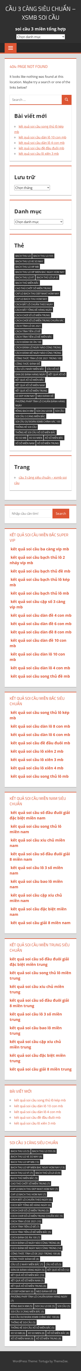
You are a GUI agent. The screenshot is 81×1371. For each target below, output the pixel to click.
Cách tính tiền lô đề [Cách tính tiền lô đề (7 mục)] (27, 331)
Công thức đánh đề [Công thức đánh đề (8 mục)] (27, 363)
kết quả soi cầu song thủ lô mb (40, 776)
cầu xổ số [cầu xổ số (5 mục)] (53, 369)
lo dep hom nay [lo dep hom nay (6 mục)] (25, 396)
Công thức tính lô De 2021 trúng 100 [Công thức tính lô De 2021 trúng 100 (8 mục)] (38, 358)
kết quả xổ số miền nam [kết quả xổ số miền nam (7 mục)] (30, 385)
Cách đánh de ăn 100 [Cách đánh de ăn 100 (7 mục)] (28, 342)
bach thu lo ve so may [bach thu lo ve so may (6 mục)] (29, 261)
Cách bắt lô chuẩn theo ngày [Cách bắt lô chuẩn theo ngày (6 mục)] (34, 304)
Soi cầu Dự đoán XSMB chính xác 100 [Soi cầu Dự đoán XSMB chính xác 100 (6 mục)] (37, 421)
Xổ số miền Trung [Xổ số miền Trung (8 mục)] (48, 443)
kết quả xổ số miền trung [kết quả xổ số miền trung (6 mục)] (31, 390)
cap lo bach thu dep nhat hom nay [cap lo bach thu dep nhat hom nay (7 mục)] (37, 293)
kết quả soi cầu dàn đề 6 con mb (41, 623)
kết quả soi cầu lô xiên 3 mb (39, 153)
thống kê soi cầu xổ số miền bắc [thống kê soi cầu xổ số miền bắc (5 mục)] (35, 432)
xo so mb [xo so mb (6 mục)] (20, 437)
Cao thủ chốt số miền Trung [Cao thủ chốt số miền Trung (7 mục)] (33, 288)
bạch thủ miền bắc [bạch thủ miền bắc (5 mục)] (27, 283)
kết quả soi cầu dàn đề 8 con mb (41, 632)
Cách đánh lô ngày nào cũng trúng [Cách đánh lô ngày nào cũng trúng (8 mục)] (38, 347)
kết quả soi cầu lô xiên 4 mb (37, 768)
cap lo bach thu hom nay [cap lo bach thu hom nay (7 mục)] (31, 299)
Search (61, 513)
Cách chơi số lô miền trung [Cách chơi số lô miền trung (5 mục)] (32, 315)
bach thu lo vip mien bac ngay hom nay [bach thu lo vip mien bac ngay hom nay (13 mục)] (39, 272)
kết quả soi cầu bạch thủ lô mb (40, 593)
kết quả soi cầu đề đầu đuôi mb (41, 148)
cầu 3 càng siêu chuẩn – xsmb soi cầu (40, 13)
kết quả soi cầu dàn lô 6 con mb (40, 734)
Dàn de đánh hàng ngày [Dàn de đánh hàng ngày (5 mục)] (30, 374)
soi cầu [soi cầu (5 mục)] (59, 411)
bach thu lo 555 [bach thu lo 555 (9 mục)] (43, 256)
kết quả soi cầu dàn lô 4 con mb (42, 143)
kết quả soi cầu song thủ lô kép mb (40, 1100)
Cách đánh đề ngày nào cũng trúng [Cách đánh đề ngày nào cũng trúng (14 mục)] (38, 353)
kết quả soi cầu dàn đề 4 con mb (41, 615)
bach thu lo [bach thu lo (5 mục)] (23, 256)
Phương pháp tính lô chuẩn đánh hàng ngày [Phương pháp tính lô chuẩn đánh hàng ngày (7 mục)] (40, 403)
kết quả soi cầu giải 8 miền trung (41, 1069)
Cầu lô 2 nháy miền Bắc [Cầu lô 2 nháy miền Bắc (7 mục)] (29, 369)
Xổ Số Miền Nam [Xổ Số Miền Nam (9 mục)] (25, 443)
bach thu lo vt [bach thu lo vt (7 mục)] (24, 277)
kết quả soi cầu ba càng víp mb (40, 549)
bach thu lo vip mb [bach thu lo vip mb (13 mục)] (27, 266)
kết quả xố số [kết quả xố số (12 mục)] (56, 374)
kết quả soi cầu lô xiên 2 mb (37, 751)
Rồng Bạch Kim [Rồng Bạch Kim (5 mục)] (24, 411)
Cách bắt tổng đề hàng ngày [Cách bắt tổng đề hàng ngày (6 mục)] (33, 309)
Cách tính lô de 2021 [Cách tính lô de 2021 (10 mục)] (28, 326)
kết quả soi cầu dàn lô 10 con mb (42, 137)
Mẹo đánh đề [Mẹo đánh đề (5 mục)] (45, 396)
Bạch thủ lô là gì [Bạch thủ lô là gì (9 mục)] (47, 277)
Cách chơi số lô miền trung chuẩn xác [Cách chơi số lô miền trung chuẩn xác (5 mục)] (39, 320)
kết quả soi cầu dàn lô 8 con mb (40, 726)
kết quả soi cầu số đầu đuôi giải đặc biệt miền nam (40, 815)
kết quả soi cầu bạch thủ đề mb (40, 571)
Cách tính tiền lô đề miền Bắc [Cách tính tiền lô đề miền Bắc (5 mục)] (33, 336)
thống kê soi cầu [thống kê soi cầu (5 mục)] (26, 427)
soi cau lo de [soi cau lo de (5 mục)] (44, 411)
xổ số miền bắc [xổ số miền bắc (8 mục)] (54, 437)
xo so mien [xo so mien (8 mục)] (35, 437)
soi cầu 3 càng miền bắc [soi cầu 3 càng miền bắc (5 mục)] (30, 416)
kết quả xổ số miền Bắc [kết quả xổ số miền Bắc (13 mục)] (29, 379)
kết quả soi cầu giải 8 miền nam (41, 922)
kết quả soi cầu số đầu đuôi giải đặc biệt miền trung (39, 961)
